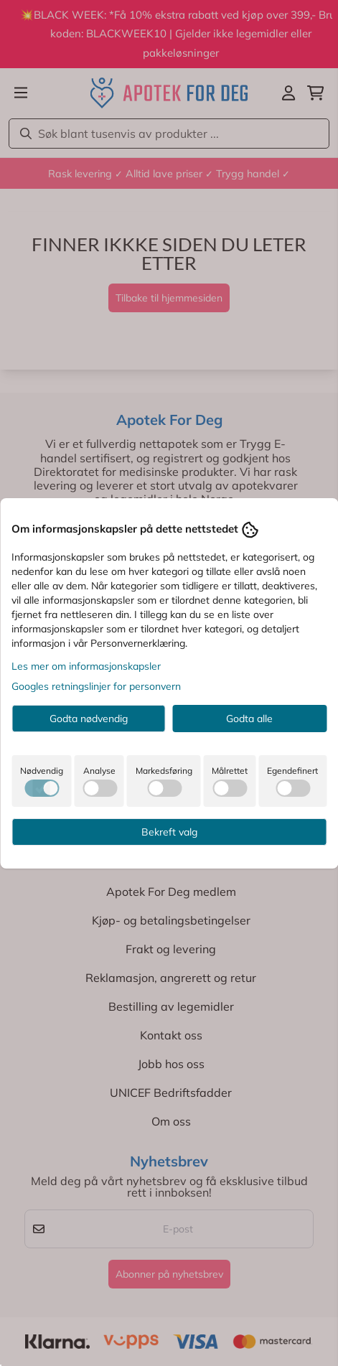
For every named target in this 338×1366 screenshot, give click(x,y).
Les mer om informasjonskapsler (86, 666)
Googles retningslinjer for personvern (96, 686)
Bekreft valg (169, 831)
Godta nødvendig (89, 718)
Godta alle (249, 718)
